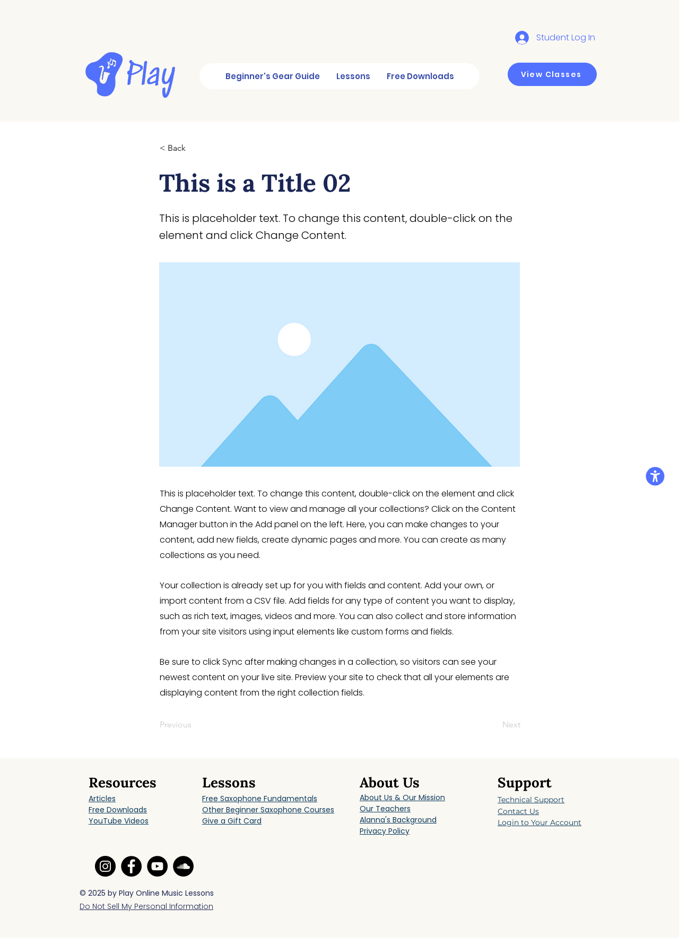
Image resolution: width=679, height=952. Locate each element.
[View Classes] (552, 74)
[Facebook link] (131, 866)
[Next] (493, 725)
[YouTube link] (157, 866)
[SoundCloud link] (183, 866)
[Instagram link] (105, 866)
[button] (195, 148)
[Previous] (195, 725)
